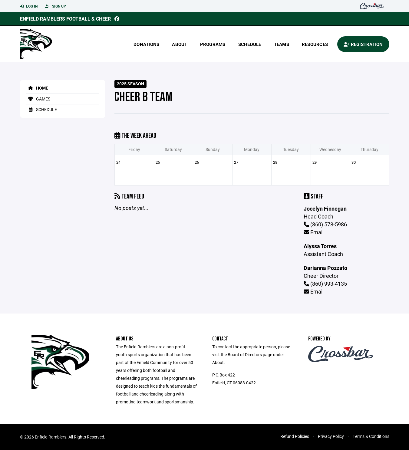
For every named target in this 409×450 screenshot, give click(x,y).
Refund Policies (294, 436)
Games (38, 99)
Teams (281, 44)
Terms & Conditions (371, 436)
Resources (315, 44)
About (179, 44)
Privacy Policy (331, 436)
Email (314, 232)
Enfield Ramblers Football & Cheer (65, 18)
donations (146, 44)
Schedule (249, 44)
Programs (213, 44)
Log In (29, 6)
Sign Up (55, 6)
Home (37, 88)
